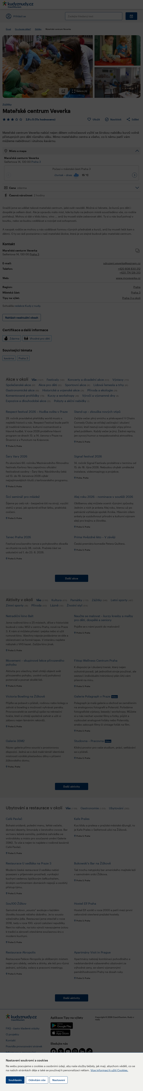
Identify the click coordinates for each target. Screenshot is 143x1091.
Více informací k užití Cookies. (109, 1070)
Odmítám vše (37, 1080)
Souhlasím (15, 1080)
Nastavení (58, 1080)
